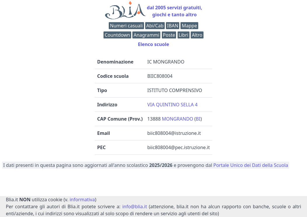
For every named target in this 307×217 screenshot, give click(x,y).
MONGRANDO (177, 119)
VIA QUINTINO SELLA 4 (172, 104)
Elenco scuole (153, 44)
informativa (82, 199)
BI (198, 119)
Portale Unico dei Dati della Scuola (250, 165)
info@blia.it (134, 206)
